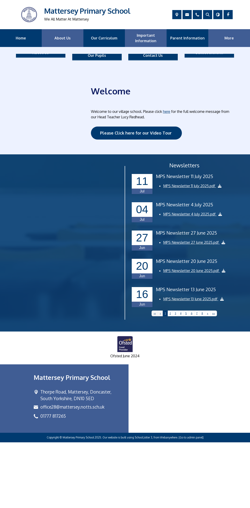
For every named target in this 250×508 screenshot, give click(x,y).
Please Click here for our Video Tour (136, 198)
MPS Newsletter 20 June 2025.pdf (191, 336)
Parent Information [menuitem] (187, 38)
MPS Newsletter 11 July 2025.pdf (189, 251)
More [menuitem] (229, 38)
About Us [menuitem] (62, 38)
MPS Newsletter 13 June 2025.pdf (190, 365)
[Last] (213, 379)
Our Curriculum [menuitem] (104, 38)
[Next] (208, 379)
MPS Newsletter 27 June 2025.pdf (191, 308)
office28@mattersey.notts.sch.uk (72, 472)
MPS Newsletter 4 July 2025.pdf (189, 280)
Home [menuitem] (21, 38)
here (166, 177)
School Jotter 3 (143, 503)
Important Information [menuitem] (145, 38)
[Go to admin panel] (191, 503)
